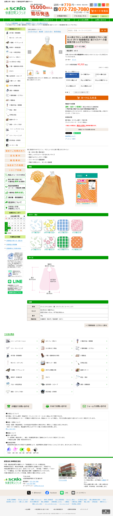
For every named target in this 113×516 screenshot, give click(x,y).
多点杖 (41, 31)
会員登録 (94, 16)
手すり (104, 505)
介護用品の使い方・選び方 (14, 240)
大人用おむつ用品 (82, 505)
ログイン (104, 16)
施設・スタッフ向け (37, 509)
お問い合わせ (100, 20)
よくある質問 (83, 20)
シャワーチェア (33, 31)
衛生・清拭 (87, 507)
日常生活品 (95, 507)
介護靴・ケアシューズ (35, 505)
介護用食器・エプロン (18, 23)
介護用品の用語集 (11, 244)
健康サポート (103, 507)
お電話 (104, 486)
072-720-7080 (34, 487)
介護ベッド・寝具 (23, 507)
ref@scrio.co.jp (39, 491)
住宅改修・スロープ (11, 507)
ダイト (74, 60)
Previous (29, 52)
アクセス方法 (63, 486)
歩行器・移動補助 (11, 505)
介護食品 (67, 507)
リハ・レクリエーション (51, 509)
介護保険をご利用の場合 (13, 248)
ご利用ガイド (47, 20)
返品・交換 (65, 20)
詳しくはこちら (10, 429)
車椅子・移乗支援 (48, 505)
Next (60, 52)
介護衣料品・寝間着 (77, 507)
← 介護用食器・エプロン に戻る (96, 325)
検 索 (103, 30)
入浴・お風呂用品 (59, 505)
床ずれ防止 (57, 31)
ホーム (12, 20)
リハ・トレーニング (64, 509)
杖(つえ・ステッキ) (23, 505)
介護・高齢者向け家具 (94, 505)
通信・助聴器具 (45, 507)
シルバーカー (48, 31)
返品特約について (70, 136)
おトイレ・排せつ (70, 505)
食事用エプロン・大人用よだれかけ (37, 23)
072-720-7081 (31, 489)
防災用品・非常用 (76, 509)
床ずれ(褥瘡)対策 (34, 507)
